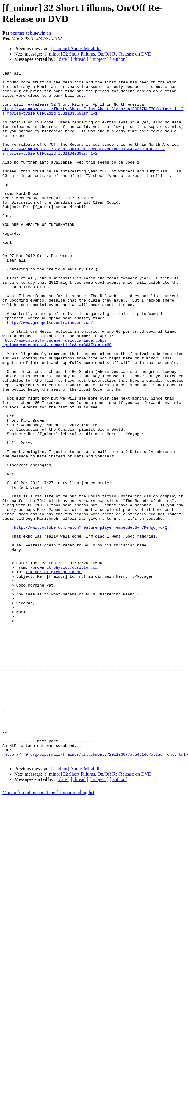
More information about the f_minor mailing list (48, 929)
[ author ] (119, 59)
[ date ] (63, 59)
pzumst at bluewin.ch (30, 33)
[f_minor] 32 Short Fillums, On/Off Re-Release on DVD (97, 53)
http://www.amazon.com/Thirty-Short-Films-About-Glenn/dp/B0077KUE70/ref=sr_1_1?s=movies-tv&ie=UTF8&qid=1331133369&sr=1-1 (92, 119)
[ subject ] (99, 59)
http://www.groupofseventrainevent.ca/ (50, 373)
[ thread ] (79, 59)
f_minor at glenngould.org (55, 672)
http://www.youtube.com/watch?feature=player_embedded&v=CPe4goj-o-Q (90, 619)
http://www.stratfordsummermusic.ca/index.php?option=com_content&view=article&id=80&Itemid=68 (57, 397)
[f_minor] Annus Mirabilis (76, 48)
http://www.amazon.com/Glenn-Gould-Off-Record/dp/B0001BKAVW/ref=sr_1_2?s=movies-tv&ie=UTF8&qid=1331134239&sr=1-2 (83, 167)
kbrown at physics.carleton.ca (64, 667)
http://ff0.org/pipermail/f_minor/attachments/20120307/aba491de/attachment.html (95, 891)
